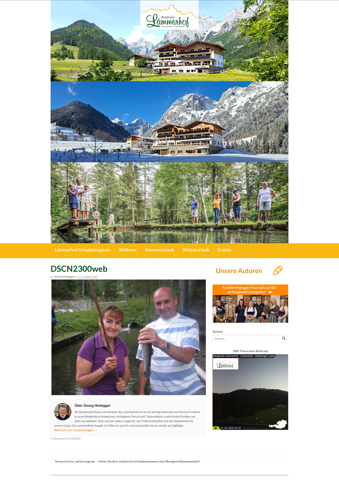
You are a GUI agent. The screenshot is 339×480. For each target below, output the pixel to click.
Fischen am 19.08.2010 (66, 438)
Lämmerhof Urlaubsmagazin (82, 249)
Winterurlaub (196, 249)
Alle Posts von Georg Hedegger (75, 430)
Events (224, 249)
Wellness (128, 249)
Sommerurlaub (159, 249)
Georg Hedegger (64, 276)
